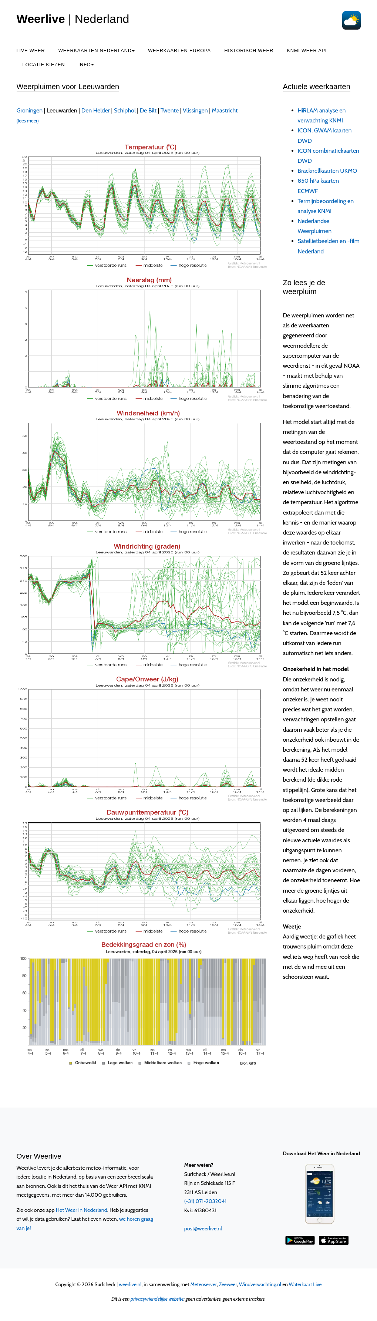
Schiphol (125, 110)
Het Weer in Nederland (81, 1210)
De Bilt (148, 110)
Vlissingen (195, 110)
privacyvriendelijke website (157, 1299)
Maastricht (225, 110)
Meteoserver (204, 1284)
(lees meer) (28, 121)
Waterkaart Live (305, 1284)
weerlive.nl (130, 1284)
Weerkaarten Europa (179, 50)
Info (86, 64)
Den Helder (95, 110)
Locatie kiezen (44, 64)
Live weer (31, 50)
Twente (170, 110)
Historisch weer (248, 50)
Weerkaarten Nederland (96, 50)
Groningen (30, 110)
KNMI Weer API (307, 50)
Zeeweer (228, 1284)
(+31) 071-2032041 (205, 1201)
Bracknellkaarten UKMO (327, 170)
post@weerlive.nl (203, 1228)
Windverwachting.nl (260, 1284)
